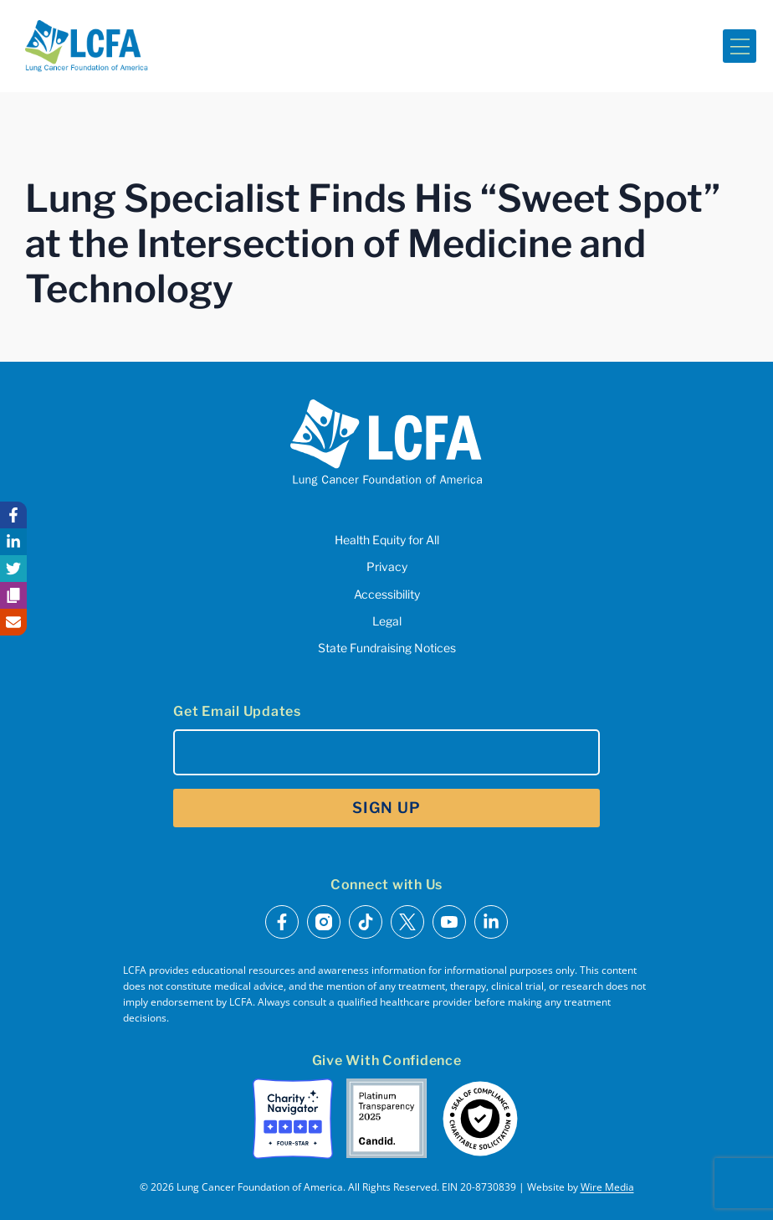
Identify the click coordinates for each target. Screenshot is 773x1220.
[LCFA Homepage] (86, 46)
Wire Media (607, 1187)
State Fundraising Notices (387, 648)
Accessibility (387, 594)
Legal (387, 621)
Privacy (386, 566)
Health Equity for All (387, 540)
